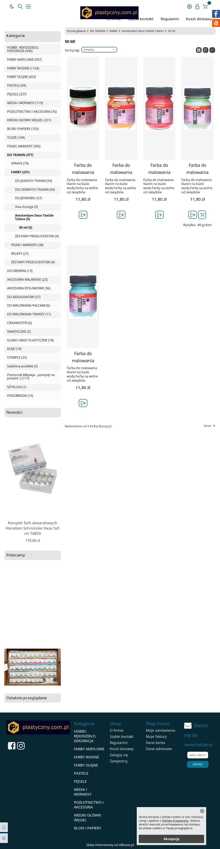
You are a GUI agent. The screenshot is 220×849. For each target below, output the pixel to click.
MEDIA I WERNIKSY (82, 792)
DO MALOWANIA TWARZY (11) (29, 314)
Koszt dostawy (199, 19)
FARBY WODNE (86, 757)
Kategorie (15, 36)
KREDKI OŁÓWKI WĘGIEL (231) (29, 120)
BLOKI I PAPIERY (87, 828)
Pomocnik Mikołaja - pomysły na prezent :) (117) (31, 376)
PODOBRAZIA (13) (20, 396)
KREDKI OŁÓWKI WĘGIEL (87, 817)
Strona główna (76, 31)
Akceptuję (171, 839)
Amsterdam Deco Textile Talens (143, 31)
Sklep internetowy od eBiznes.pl (110, 845)
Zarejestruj (119, 761)
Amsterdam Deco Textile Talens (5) (34, 217)
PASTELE (81, 773)
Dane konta (155, 742)
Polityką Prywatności (175, 820)
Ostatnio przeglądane (26, 698)
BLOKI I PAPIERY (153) (23, 129)
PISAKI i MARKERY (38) (27, 245)
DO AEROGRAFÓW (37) (23, 297)
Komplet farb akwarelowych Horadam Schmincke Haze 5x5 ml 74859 (33, 528)
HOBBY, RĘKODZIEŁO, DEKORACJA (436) (23, 49)
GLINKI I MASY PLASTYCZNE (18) (30, 340)
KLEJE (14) (14, 349)
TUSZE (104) (16, 137)
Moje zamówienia (160, 730)
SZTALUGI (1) (16, 387)
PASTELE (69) (16, 85)
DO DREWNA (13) (20, 271)
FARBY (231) (20, 172)
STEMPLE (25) (17, 357)
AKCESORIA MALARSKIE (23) (27, 279)
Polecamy (15, 555)
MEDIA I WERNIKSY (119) (25, 103)
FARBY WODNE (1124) (23, 68)
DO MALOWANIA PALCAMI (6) (28, 305)
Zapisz (198, 764)
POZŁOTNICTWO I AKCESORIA (89, 804)
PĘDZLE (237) (17, 94)
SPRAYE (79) (20, 163)
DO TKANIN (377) (20, 155)
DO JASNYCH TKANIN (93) (33, 181)
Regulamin (170, 19)
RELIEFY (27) (20, 254)
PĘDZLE (80, 781)
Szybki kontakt (141, 19)
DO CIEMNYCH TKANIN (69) (35, 189)
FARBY (113, 31)
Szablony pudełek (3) (22, 366)
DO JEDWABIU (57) (28, 198)
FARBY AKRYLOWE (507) (24, 60)
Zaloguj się (119, 754)
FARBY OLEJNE (86, 765)
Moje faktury (156, 736)
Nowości (14, 412)
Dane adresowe (159, 748)
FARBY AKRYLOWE (89, 749)
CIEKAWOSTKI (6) (19, 323)
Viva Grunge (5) (26, 207)
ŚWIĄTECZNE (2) (19, 332)
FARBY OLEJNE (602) (21, 77)
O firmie (116, 730)
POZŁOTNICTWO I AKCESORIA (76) (32, 112)
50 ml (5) (25, 227)
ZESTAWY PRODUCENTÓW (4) (37, 236)
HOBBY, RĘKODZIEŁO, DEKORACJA (85, 736)
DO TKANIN (97, 31)
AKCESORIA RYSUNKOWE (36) (28, 288)
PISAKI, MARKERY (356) (23, 146)
